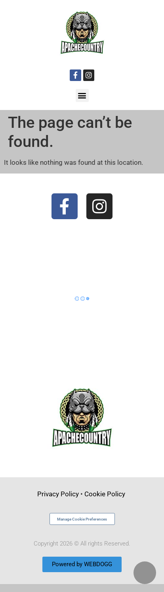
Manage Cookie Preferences (82, 519)
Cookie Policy (105, 494)
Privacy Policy (58, 494)
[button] (82, 95)
